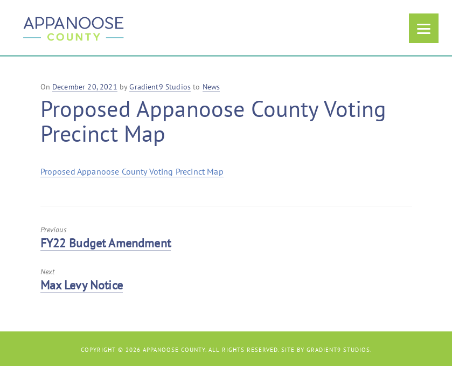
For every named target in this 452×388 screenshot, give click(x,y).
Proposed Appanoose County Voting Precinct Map (132, 171)
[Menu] (424, 28)
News (211, 87)
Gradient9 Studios (338, 350)
